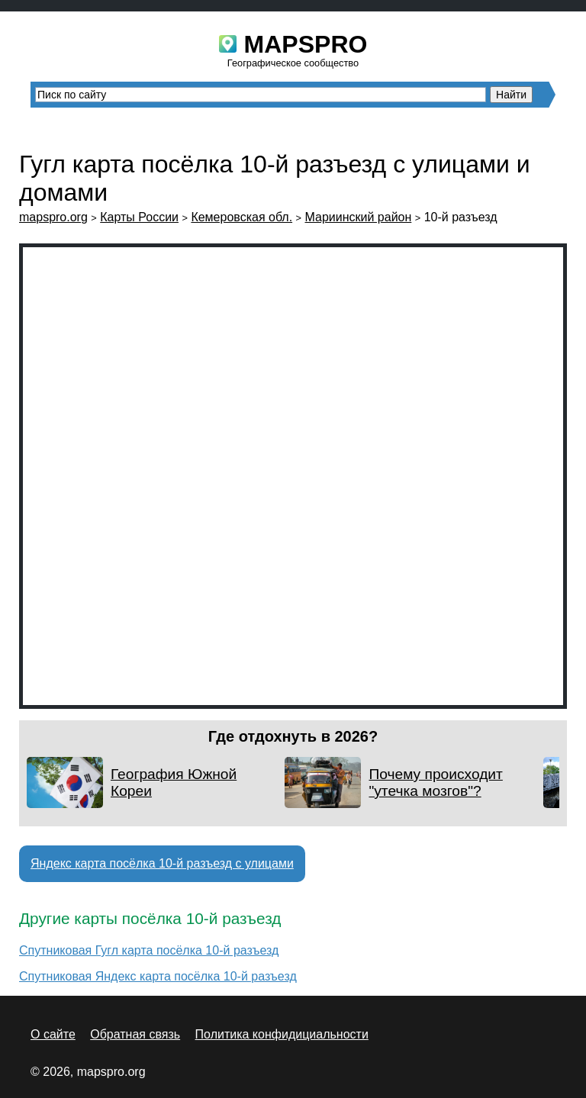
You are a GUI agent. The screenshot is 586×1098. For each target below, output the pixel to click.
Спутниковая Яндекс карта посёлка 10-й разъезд (158, 976)
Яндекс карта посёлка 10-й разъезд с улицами (162, 863)
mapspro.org (53, 217)
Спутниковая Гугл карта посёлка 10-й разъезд (149, 950)
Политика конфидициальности (282, 1034)
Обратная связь (135, 1034)
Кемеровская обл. (241, 217)
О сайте (53, 1034)
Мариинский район (358, 217)
